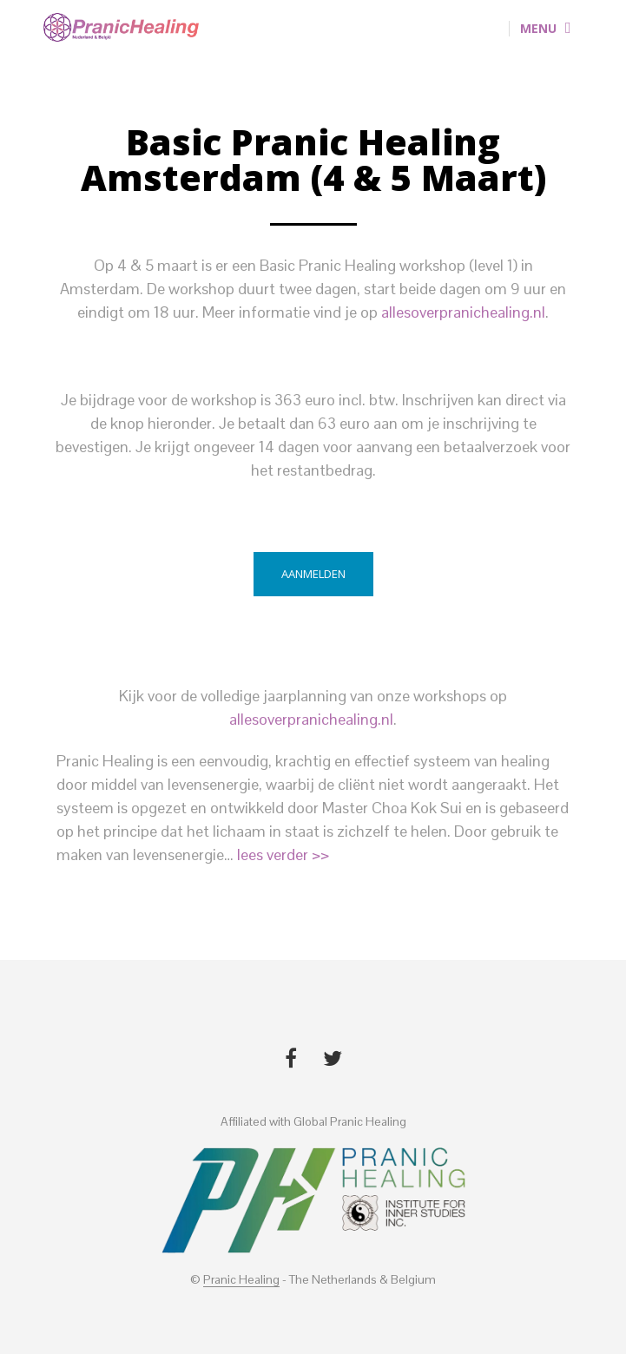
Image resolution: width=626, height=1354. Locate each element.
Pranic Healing (241, 1280)
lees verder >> (283, 854)
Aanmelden (313, 574)
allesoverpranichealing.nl (463, 312)
